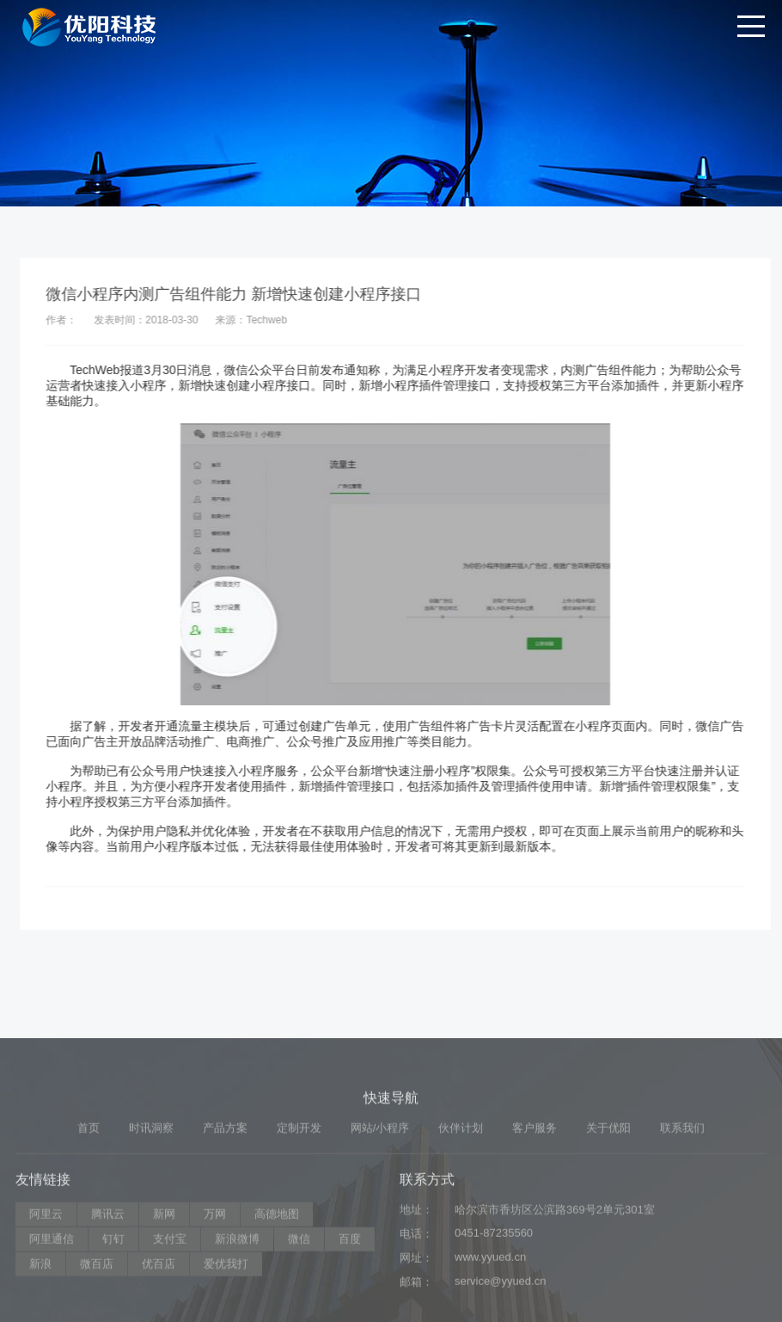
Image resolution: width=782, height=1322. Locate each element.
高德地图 (276, 1294)
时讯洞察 (151, 1208)
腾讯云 (108, 1294)
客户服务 (534, 1208)
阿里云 (46, 1294)
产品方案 (225, 1208)
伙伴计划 (460, 1208)
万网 (215, 1294)
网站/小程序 (380, 1208)
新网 (164, 1294)
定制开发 (299, 1208)
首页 (88, 1208)
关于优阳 (608, 1208)
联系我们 (682, 1208)
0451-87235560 (494, 1313)
